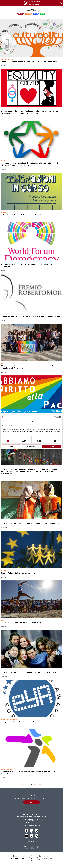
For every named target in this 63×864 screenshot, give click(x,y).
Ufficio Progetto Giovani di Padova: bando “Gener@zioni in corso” (27, 214)
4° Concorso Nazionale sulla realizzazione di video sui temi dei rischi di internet (29, 772)
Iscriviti (31, 802)
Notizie (28, 13)
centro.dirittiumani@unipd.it (31, 823)
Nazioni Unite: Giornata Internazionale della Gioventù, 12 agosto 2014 (28, 672)
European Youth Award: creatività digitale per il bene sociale (25, 722)
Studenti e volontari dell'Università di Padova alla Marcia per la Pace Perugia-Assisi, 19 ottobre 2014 (28, 367)
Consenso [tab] (11, 421)
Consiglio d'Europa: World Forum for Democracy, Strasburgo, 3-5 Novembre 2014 (27, 265)
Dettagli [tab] (31, 421)
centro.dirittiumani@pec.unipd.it (31, 825)
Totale (20, 13)
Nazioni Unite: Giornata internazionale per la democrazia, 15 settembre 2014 (31, 523)
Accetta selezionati (31, 446)
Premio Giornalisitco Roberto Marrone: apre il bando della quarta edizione (31, 316)
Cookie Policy (31, 841)
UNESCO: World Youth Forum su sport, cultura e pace (22, 622)
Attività (36, 13)
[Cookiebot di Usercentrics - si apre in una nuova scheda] (55, 417)
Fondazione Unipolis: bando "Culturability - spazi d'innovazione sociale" (29, 61)
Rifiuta (11, 446)
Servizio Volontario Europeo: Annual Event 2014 (20, 573)
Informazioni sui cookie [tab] (52, 421)
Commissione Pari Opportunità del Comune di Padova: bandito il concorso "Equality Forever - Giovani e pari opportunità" (30, 112)
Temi (42, 13)
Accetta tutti (51, 446)
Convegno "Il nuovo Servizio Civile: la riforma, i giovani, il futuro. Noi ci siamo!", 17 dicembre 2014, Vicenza (29, 164)
